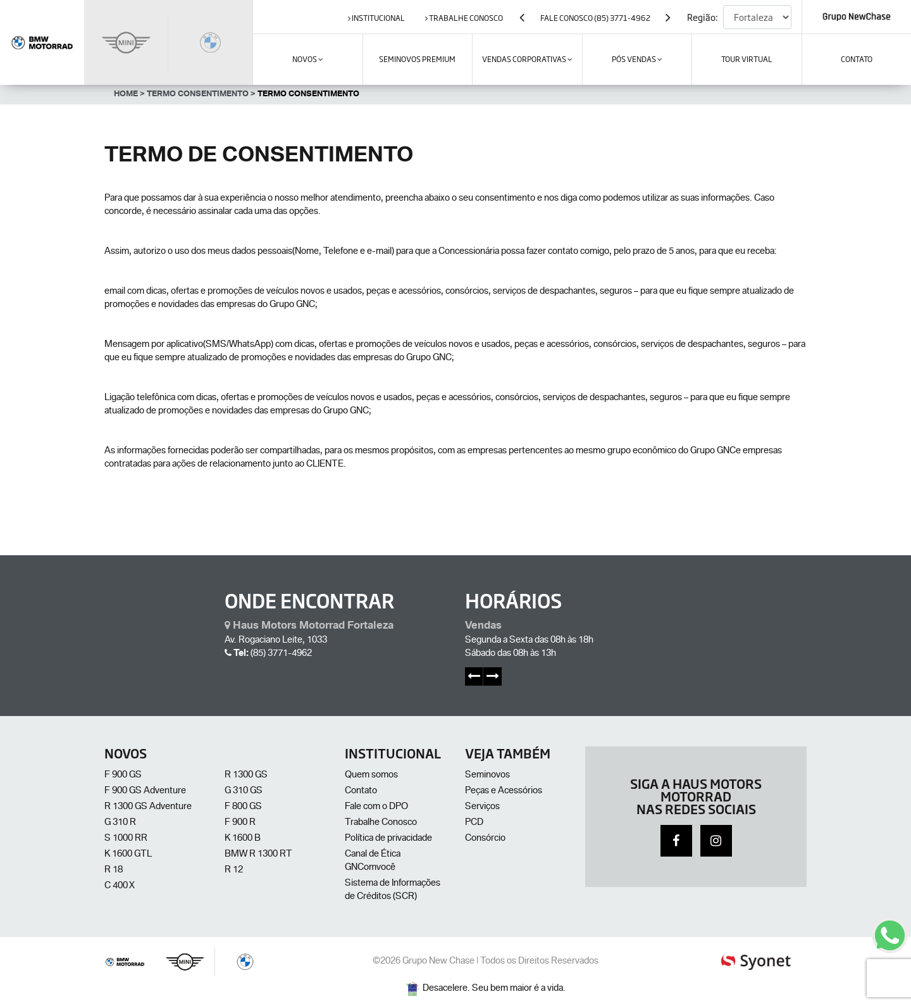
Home (129, 94)
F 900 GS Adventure (145, 791)
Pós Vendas (637, 59)
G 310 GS (244, 791)
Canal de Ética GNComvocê (372, 861)
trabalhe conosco (464, 17)
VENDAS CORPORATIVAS (527, 59)
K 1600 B (243, 839)
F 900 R (240, 823)
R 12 (234, 870)
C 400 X (119, 886)
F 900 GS (123, 775)
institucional (376, 17)
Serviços (482, 807)
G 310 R (120, 823)
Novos (307, 59)
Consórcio (485, 839)
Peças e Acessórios (503, 791)
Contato (361, 791)
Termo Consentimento (201, 94)
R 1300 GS (246, 775)
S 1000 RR (125, 839)
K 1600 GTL (128, 854)
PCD (474, 823)
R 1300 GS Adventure (148, 807)
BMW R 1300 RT (258, 854)
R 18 (113, 870)
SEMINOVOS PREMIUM (417, 59)
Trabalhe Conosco (381, 823)
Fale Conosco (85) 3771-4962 (595, 17)
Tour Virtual (746, 59)
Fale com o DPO (376, 807)
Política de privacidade (388, 839)
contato (856, 59)
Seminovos (487, 775)
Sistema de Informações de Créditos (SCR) (392, 890)
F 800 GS (243, 807)
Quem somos (371, 775)
